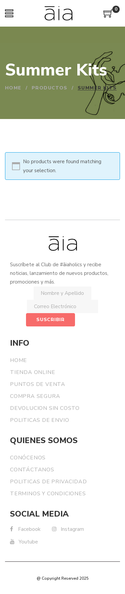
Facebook (25, 529)
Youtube (24, 541)
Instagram (68, 529)
